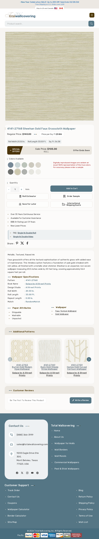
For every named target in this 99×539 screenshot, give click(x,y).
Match (11, 302)
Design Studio (14, 287)
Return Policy (86, 496)
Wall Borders (61, 449)
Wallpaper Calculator (19, 509)
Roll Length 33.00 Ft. (37, 142)
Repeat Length (15, 298)
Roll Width (12, 291)
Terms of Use (86, 515)
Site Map (12, 522)
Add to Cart (71, 188)
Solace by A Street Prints (38, 284)
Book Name (13, 284)
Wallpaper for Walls (64, 443)
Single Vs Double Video (23, 237)
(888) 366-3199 (25, 434)
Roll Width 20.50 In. (16, 142)
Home (57, 430)
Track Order (14, 490)
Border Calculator (17, 515)
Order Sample (71, 196)
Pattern (11, 280)
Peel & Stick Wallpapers (66, 468)
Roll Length (13, 294)
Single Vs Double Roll (27, 233)
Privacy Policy (86, 509)
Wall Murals (60, 456)
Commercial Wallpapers (66, 462)
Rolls (28, 189)
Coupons (12, 503)
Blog (81, 490)
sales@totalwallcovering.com (32, 444)
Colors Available (16, 159)
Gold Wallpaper (62, 314)
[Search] (49, 24)
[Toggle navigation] (91, 15)
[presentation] (10, 359)
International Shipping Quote (71, 204)
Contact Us (14, 496)
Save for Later (27, 204)
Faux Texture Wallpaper (66, 311)
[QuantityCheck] (15, 189)
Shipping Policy (86, 503)
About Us (59, 437)
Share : (10, 243)
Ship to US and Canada (44, 8)
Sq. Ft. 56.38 (54, 142)
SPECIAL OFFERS (16, 150)
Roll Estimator (27, 196)
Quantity (13, 183)
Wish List (83, 522)
